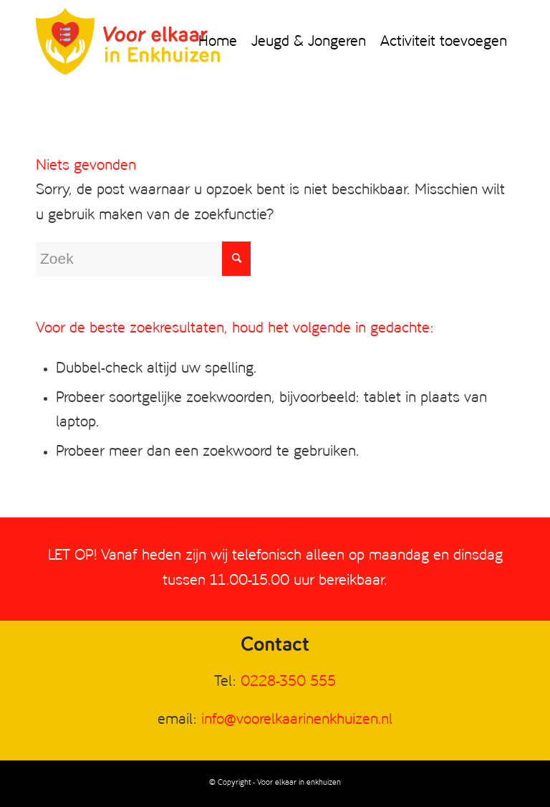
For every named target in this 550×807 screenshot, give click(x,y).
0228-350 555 (288, 681)
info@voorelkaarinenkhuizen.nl (296, 719)
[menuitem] (217, 42)
